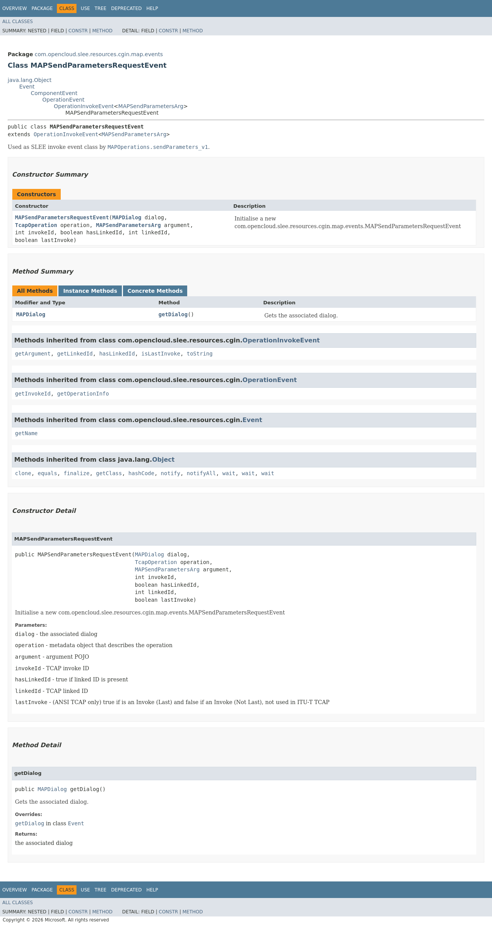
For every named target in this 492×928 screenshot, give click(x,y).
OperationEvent (63, 100)
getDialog (173, 314)
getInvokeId (33, 394)
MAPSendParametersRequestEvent (62, 217)
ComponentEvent (54, 93)
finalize (76, 473)
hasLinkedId (117, 354)
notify (170, 473)
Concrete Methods (155, 291)
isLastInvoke (160, 354)
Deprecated (126, 8)
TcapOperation (36, 225)
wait (229, 473)
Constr (78, 30)
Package (42, 8)
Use (85, 8)
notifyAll (201, 473)
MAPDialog (126, 217)
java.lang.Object (30, 80)
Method (102, 30)
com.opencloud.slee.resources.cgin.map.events (99, 54)
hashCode (141, 473)
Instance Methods (90, 291)
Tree (100, 8)
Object (163, 459)
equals (47, 473)
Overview (14, 8)
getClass (109, 473)
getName (26, 433)
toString (200, 354)
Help (152, 8)
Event (27, 86)
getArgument (33, 354)
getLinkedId (75, 354)
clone (23, 473)
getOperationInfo (83, 394)
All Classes (17, 21)
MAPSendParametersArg (150, 106)
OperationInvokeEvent (84, 106)
